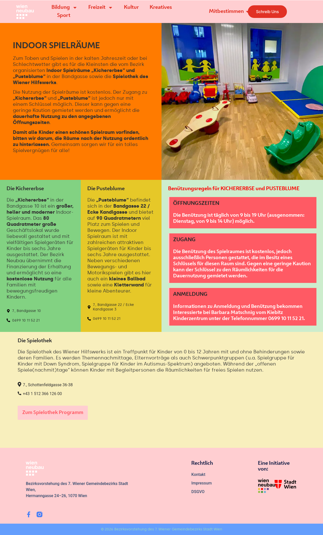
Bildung (64, 8)
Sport (63, 15)
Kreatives (161, 7)
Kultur (131, 7)
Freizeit (100, 8)
